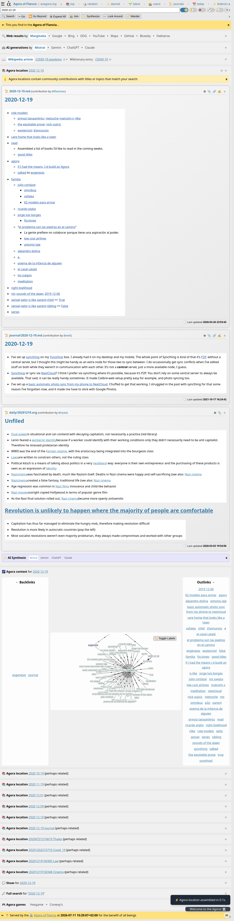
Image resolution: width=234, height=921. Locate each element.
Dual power (19, 434)
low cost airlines (35, 238)
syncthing (33, 357)
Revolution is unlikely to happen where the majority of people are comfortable (109, 510)
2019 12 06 (206, 589)
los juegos (25, 275)
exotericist (25, 130)
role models (19, 113)
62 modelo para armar (39, 202)
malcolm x (218, 685)
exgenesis (37, 173)
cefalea (29, 196)
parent (41, 300)
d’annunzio (41, 130)
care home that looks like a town (33, 137)
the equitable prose (31, 124)
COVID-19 (101, 59)
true (220, 755)
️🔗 (214, 91)
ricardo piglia (27, 209)
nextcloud (215, 691)
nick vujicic (53, 124)
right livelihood (21, 288)
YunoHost (56, 357)
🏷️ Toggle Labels (165, 638)
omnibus (30, 190)
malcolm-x (66, 118)
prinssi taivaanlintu (31, 118)
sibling (51, 306)
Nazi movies (19, 493)
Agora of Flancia (45, 915)
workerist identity (44, 440)
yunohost (206, 761)
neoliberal (100, 463)
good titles (25, 154)
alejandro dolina (29, 251)
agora (15, 161)
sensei (15, 300)
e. (19, 257)
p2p (207, 703)
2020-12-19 (28, 883)
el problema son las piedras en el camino (47, 227)
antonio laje (32, 245)
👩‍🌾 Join (74, 16)
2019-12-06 (52, 294)
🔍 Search (8, 16)
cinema (22, 474)
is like (32, 300)
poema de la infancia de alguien (40, 263)
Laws (14, 457)
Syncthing (18, 373)
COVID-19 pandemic (49, 59)
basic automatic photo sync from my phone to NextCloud (68, 384)
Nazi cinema (193, 474)
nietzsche (52, 118)
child (50, 300)
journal (33, 675)
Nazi (14, 474)
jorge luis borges (29, 215)
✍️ (219, 91)
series (15, 312)
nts (13, 294)
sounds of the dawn (30, 294)
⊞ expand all (58, 16)
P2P (203, 357)
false (222, 651)
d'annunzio (214, 628)
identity (51, 468)
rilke (78, 118)
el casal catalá (27, 269)
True (62, 300)
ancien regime (57, 451)
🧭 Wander (133, 16)
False (64, 306)
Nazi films (62, 486)
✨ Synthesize (91, 16)
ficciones (30, 220)
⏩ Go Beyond (37, 16)
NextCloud (48, 373)
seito (24, 300)
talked (22, 173)
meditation (25, 281)
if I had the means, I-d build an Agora (43, 167)
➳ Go (21, 16)
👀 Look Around (113, 16)
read (14, 143)
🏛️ (31, 915)
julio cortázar (27, 185)
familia (16, 179)
